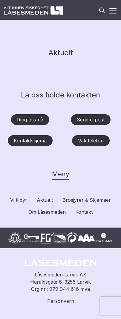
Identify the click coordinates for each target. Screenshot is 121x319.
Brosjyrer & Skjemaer (86, 200)
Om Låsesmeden (47, 212)
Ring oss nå (30, 120)
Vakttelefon (91, 141)
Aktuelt (45, 200)
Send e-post (91, 120)
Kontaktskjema (30, 141)
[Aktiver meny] (111, 10)
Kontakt (84, 212)
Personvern (60, 301)
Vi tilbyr (18, 200)
